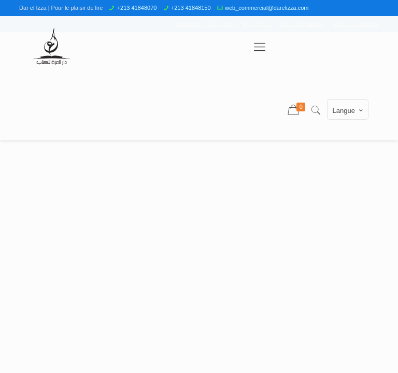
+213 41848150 (191, 8)
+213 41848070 (137, 8)
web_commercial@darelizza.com (267, 8)
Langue (349, 110)
